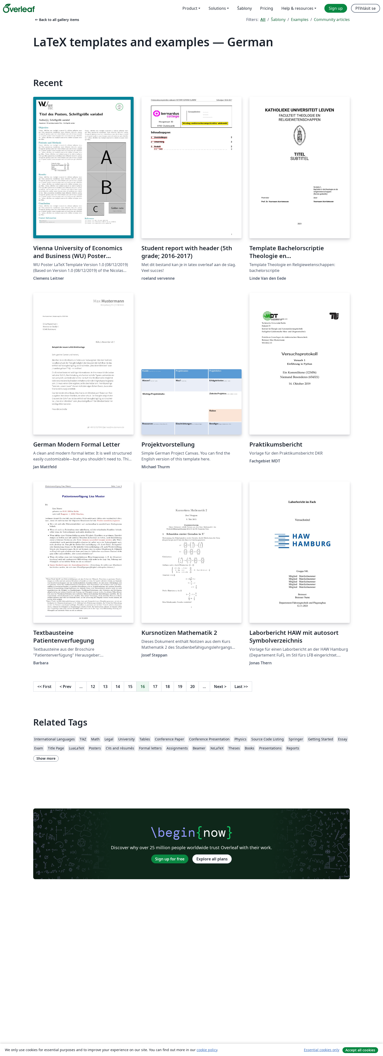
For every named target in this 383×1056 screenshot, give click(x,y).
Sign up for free (169, 859)
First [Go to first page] (44, 686)
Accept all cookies (360, 1050)
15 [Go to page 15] (130, 686)
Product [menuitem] (189, 8)
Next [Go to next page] (220, 686)
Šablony (278, 19)
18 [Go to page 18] (167, 686)
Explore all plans (212, 859)
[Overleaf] (19, 8)
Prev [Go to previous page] (65, 686)
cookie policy (207, 1049)
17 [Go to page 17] (155, 686)
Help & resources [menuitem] (297, 8)
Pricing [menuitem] (266, 8)
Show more (45, 758)
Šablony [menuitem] (244, 8)
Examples (300, 19)
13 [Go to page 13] (105, 686)
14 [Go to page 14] (118, 686)
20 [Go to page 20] (192, 686)
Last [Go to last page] (241, 686)
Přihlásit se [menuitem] (365, 8)
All (263, 19)
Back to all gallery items (56, 19)
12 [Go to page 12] (93, 686)
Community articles (332, 19)
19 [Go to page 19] (180, 686)
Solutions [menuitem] (217, 8)
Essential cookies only (321, 1049)
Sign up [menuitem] (336, 8)
